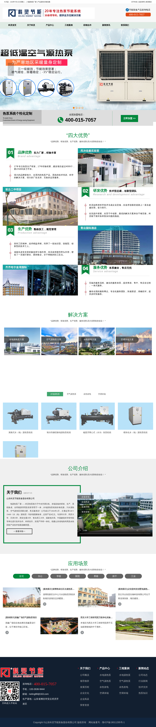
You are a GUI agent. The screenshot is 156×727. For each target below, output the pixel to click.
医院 (77, 576)
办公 (40, 576)
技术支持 (143, 687)
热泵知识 (143, 693)
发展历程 (86, 507)
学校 (59, 576)
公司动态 (143, 675)
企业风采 (86, 502)
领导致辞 (84, 681)
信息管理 (142, 2)
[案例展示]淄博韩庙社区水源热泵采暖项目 (61, 589)
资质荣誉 (86, 512)
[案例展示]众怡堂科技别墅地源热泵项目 (135, 589)
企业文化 (86, 497)
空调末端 (102, 446)
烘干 (114, 576)
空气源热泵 (71, 446)
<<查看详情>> (19, 531)
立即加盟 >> (129, 118)
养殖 (96, 576)
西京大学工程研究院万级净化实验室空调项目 (101, 617)
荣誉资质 (84, 705)
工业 (133, 576)
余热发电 (87, 446)
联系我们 (149, 2)
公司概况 (84, 675)
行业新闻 (143, 681)
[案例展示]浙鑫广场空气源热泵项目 (21, 617)
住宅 (21, 576)
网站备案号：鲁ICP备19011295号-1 (107, 722)
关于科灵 (134, 2)
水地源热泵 (55, 446)
